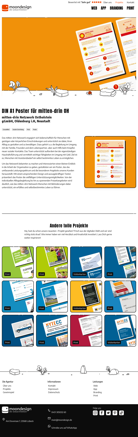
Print (7, 274)
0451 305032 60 (58, 412)
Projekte (7, 389)
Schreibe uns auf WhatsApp (64, 427)
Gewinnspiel (8, 392)
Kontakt (52, 385)
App (95, 389)
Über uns (7, 385)
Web (95, 385)
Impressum (53, 389)
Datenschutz (54, 392)
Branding (97, 392)
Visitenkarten (79, 274)
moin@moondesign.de (61, 419)
